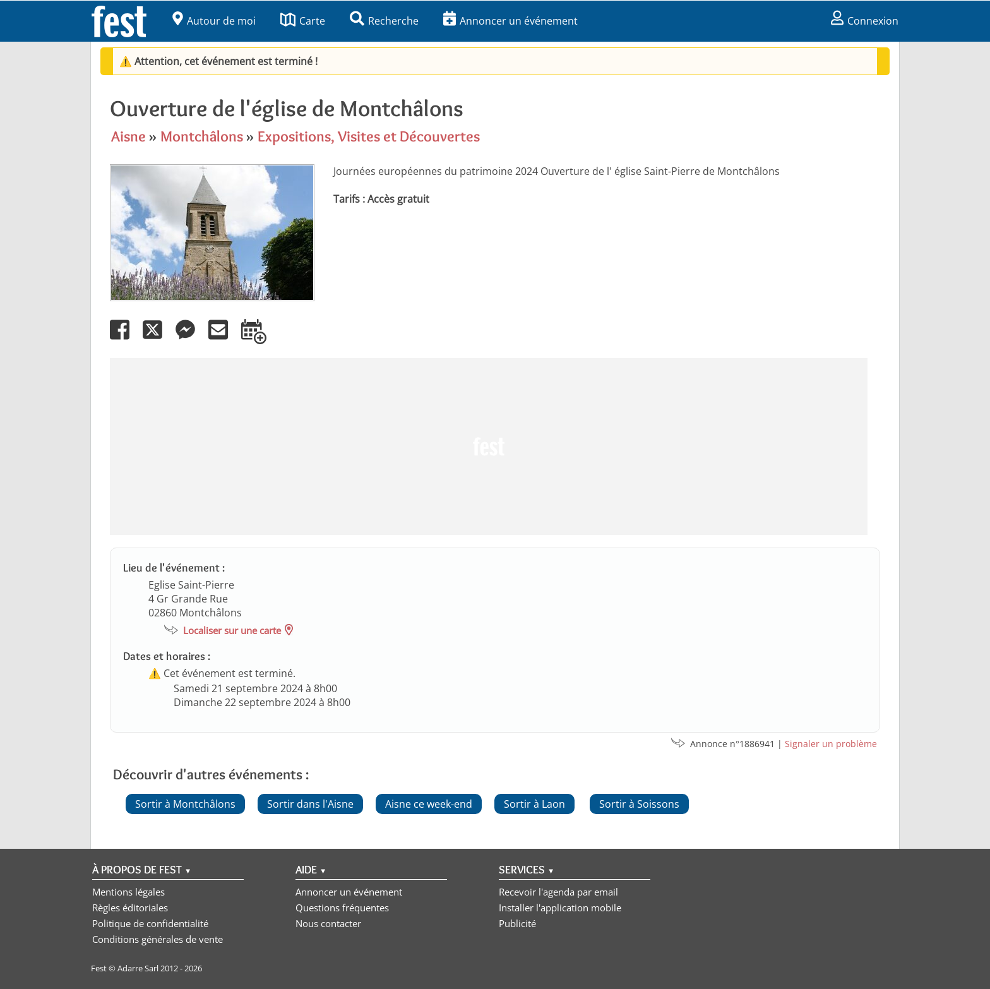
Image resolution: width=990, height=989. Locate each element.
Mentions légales (128, 891)
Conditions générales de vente (157, 939)
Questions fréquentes (342, 907)
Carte (302, 21)
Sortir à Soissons (639, 804)
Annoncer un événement (510, 21)
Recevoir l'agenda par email (558, 891)
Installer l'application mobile (560, 907)
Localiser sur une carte (232, 630)
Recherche (384, 21)
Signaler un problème (831, 744)
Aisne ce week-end (428, 804)
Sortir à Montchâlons (185, 804)
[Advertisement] (489, 446)
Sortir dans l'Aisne (310, 804)
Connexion (864, 21)
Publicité (517, 923)
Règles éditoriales (130, 907)
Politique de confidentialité (150, 923)
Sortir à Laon (534, 804)
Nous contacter (328, 923)
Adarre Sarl (137, 968)
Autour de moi (214, 21)
